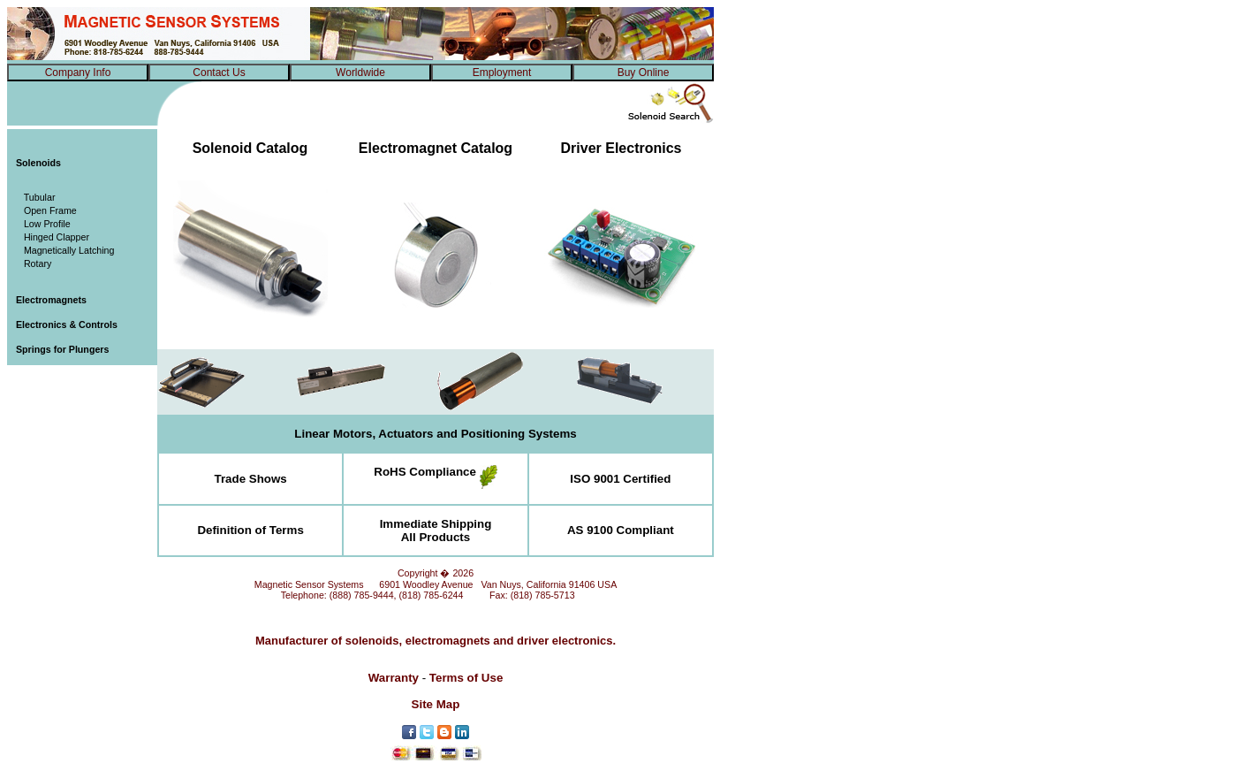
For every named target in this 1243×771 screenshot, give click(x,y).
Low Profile (43, 223)
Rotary (33, 263)
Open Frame (46, 210)
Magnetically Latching (65, 250)
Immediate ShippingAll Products (436, 530)
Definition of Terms (250, 530)
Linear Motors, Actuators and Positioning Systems (435, 433)
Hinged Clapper (52, 237)
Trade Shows (251, 478)
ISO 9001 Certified (620, 478)
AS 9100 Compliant (620, 530)
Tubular (35, 197)
